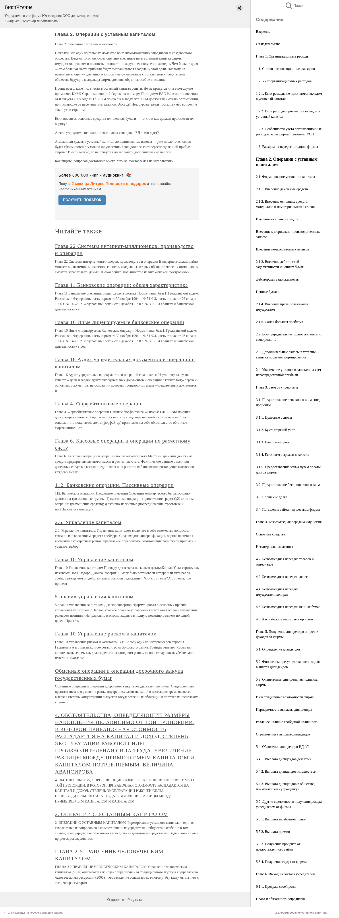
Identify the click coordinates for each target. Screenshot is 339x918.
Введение (263, 31)
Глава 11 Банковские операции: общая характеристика (121, 285)
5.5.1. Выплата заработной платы (281, 819)
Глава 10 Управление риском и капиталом (106, 634)
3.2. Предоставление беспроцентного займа (288, 485)
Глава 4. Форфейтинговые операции (99, 403)
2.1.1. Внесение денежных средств (282, 189)
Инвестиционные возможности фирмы (285, 697)
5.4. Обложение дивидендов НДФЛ (282, 747)
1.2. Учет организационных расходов (284, 81)
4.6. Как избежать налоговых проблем (284, 619)
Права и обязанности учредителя (280, 899)
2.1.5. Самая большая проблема (279, 322)
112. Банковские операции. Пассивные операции (114, 485)
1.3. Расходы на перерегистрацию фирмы (287, 146)
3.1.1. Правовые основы (274, 417)
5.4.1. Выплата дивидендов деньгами (284, 759)
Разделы (135, 900)
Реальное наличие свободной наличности (287, 722)
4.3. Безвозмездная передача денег (282, 577)
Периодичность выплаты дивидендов (284, 709)
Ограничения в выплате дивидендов (283, 734)
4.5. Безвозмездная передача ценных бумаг (288, 607)
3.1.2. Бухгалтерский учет (275, 430)
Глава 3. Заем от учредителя (277, 387)
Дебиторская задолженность (277, 279)
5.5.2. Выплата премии (273, 831)
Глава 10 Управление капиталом (94, 559)
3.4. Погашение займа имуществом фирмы (288, 509)
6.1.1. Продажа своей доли (276, 886)
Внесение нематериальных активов (282, 249)
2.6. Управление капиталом (88, 522)
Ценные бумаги (267, 292)
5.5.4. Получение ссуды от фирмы (281, 862)
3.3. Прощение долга (271, 497)
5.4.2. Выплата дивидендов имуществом (286, 771)
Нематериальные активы (274, 546)
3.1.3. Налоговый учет (272, 442)
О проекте (115, 900)
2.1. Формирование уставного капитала (285, 177)
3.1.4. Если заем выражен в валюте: (282, 454)
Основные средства (270, 534)
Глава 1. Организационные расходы (282, 56)
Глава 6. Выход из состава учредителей (285, 874)
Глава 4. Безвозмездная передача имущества (289, 522)
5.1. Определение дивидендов (278, 649)
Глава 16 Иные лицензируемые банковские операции (119, 322)
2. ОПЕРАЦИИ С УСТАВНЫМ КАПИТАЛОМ (111, 814)
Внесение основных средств (277, 219)
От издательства (268, 44)
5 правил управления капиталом (94, 596)
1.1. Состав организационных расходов (285, 69)
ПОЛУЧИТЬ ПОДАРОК (82, 200)
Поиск (294, 6)
